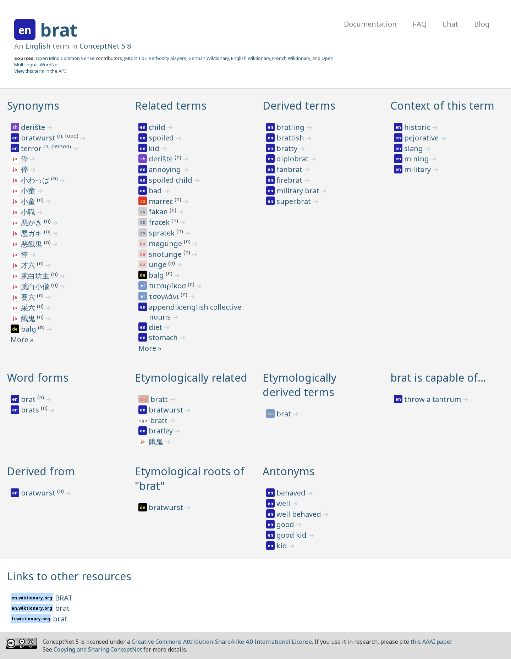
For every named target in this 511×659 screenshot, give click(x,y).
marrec (162, 201)
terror (32, 148)
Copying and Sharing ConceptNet (98, 649)
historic (418, 127)
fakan (159, 211)
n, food (68, 135)
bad (156, 190)
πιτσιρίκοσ (168, 285)
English (38, 46)
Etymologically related (191, 377)
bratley (162, 431)
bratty (287, 148)
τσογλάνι (165, 296)
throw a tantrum (433, 399)
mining (417, 159)
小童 (29, 190)
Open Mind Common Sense (65, 58)
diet (156, 327)
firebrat (290, 180)
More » (22, 339)
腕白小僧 (36, 286)
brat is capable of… (438, 377)
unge (158, 264)
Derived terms (299, 105)
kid (155, 148)
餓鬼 (29, 318)
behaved (291, 493)
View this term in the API (40, 71)
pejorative (422, 138)
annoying (166, 169)
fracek (160, 222)
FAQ (420, 24)
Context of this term (442, 105)
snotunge (166, 254)
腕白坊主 (36, 276)
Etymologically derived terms (299, 384)
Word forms (37, 377)
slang (414, 148)
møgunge (166, 243)
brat (59, 30)
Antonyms (289, 471)
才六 (29, 265)
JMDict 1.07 (135, 58)
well (284, 503)
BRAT (64, 598)
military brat (298, 190)
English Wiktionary (250, 58)
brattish (291, 138)
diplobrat (293, 159)
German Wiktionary (208, 58)
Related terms (171, 105)
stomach (164, 337)
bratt (160, 399)
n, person (57, 146)
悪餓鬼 (32, 244)
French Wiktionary (291, 58)
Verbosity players (167, 58)
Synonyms (33, 105)
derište (34, 127)
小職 (29, 212)
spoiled (162, 138)
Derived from (41, 471)
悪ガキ (32, 233)
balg (29, 329)
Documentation (370, 24)
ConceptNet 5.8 (105, 46)
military (418, 169)
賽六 (29, 297)
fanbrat (290, 169)
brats (31, 410)
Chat (450, 24)
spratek (162, 233)
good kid (292, 535)
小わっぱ (36, 180)
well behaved (299, 514)
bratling (291, 127)
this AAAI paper (431, 642)
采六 (29, 307)
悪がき (32, 222)
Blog (482, 24)
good (286, 524)
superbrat (294, 201)
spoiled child (171, 180)
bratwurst (39, 138)
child (158, 127)
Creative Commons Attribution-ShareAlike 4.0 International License (222, 642)
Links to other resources (69, 576)
